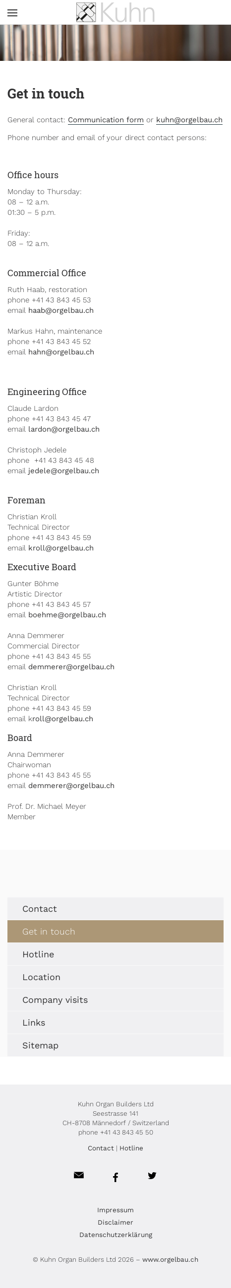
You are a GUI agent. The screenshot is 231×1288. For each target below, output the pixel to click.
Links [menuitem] (33, 1022)
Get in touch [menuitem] (48, 931)
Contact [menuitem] (39, 908)
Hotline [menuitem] (38, 954)
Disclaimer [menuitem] (115, 1222)
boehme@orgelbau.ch (67, 614)
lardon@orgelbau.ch (64, 429)
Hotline (131, 1148)
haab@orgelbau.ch (61, 310)
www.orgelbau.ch (170, 1259)
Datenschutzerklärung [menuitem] (115, 1234)
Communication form (106, 119)
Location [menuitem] (41, 977)
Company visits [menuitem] (55, 999)
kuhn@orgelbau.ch (189, 119)
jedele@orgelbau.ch (63, 470)
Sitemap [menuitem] (40, 1045)
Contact (101, 1148)
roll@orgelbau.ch (62, 718)
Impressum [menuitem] (115, 1210)
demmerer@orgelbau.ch (71, 666)
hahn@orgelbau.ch (61, 351)
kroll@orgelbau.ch (61, 548)
